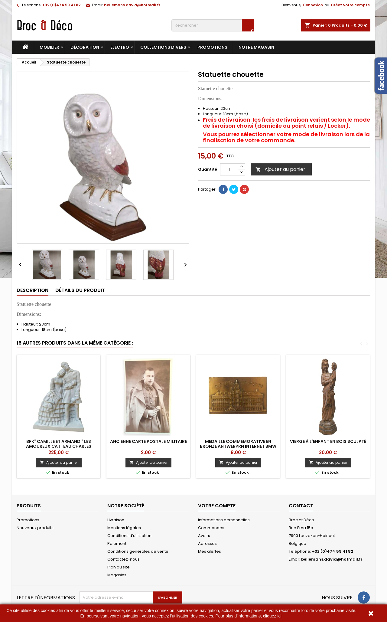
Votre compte (217, 505)
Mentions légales (124, 528)
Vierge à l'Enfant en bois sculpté (328, 441)
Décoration (84, 47)
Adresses (207, 543)
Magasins (116, 575)
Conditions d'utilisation (129, 536)
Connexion (313, 5)
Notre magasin (256, 47)
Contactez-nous (123, 559)
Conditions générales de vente (137, 551)
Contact (301, 505)
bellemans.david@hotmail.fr (132, 5)
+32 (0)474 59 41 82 (61, 5)
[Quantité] (229, 169)
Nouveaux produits (35, 528)
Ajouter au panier (280, 169)
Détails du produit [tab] (80, 290)
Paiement (116, 543)
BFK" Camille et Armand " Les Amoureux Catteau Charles (58, 443)
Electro (119, 47)
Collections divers (163, 47)
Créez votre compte (350, 5)
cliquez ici (272, 616)
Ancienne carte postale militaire (148, 441)
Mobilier (49, 47)
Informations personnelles (224, 520)
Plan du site (118, 567)
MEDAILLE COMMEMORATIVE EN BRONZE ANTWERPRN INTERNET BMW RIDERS (238, 446)
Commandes (211, 528)
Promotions (212, 47)
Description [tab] (32, 290)
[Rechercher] (212, 25)
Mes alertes (209, 551)
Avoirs (204, 536)
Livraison (115, 520)
